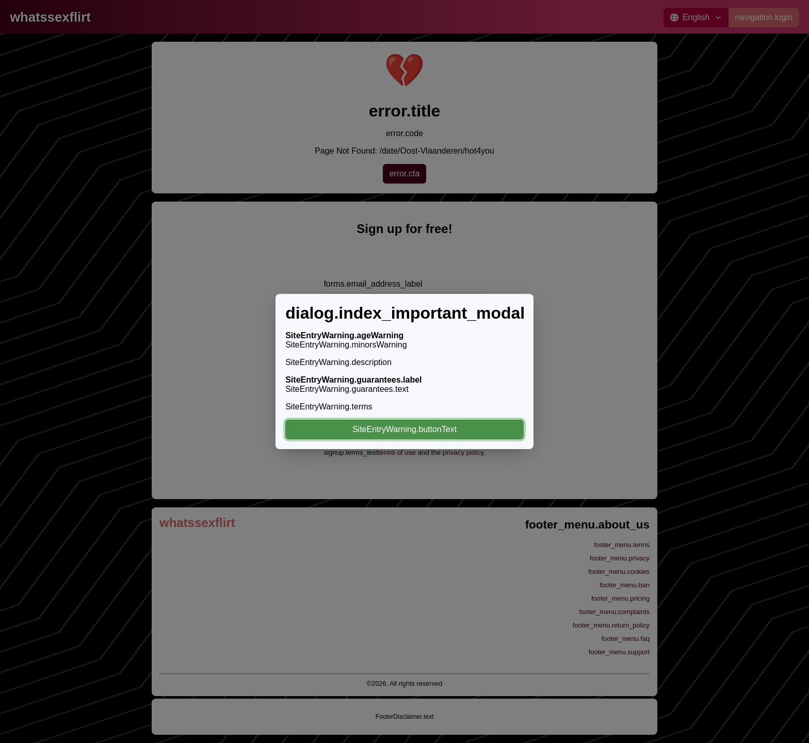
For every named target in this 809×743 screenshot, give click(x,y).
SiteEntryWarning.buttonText (404, 429)
